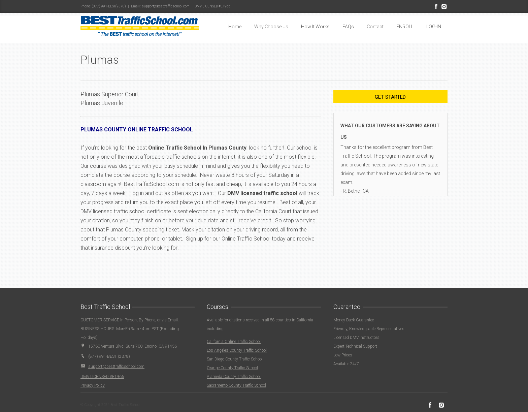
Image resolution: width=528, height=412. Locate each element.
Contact (375, 26)
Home (234, 26)
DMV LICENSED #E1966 (213, 6)
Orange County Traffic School (232, 368)
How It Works (315, 26)
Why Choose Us (271, 26)
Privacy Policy (92, 385)
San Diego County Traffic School (235, 359)
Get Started (390, 97)
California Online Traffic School (234, 341)
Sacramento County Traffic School (236, 385)
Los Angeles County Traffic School (237, 350)
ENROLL (405, 26)
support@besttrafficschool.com (166, 6)
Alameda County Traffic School (234, 376)
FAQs (348, 26)
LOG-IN (433, 26)
